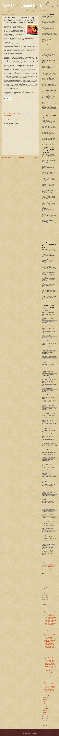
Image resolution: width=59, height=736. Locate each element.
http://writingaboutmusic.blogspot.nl (48, 569)
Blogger (37, 733)
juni (45, 703)
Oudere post (36, 157)
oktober (46, 695)
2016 (44, 718)
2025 (44, 591)
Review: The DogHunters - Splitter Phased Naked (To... (50, 664)
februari (46, 710)
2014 (44, 722)
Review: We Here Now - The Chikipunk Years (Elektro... (49, 661)
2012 (44, 725)
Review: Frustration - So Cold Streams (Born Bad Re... (49, 680)
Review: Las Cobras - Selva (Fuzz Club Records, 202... (49, 627)
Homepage (21, 157)
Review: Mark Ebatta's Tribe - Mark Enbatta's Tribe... (49, 641)
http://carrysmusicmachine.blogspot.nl (49, 564)
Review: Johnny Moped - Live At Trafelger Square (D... (50, 630)
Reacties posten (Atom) (12, 160)
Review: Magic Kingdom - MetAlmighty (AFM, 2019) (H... (49, 673)
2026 (44, 590)
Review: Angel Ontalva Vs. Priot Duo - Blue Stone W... (50, 667)
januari (45, 712)
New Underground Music (22, 6)
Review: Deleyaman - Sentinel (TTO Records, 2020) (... (50, 612)
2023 (44, 595)
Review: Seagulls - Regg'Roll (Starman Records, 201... (49, 652)
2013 (44, 723)
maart (45, 708)
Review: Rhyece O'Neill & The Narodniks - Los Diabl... (50, 621)
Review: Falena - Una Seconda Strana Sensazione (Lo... (50, 632)
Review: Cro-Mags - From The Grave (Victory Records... (50, 635)
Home (5, 10)
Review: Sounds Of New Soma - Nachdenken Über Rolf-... (50, 687)
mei (45, 704)
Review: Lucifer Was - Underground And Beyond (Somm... (49, 683)
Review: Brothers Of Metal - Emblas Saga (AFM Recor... (50, 655)
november (46, 693)
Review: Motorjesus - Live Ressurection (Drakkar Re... (50, 644)
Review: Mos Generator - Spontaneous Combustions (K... (49, 677)
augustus (46, 699)
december (46, 604)
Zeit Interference (10, 115)
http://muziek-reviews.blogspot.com (48, 566)
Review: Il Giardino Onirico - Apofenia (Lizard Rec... (49, 607)
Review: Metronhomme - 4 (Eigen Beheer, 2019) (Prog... (50, 638)
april (45, 706)
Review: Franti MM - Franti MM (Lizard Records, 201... (50, 647)
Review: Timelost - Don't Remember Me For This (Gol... (49, 690)
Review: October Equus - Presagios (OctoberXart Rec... (50, 650)
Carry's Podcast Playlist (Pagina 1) (19, 10)
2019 (44, 602)
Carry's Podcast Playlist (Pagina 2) (40, 10)
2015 (44, 720)
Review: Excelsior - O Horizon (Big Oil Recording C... (50, 670)
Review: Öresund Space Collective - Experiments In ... (50, 609)
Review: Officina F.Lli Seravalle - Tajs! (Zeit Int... (50, 658)
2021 (44, 599)
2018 (44, 714)
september (46, 697)
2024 (44, 593)
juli (45, 701)
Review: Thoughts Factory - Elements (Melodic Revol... (49, 615)
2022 (44, 597)
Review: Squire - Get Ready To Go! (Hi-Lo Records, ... (50, 624)
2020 (44, 601)
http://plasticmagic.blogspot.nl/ (47, 568)
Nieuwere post (6, 157)
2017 (44, 716)
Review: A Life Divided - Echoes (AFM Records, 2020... (50, 618)
